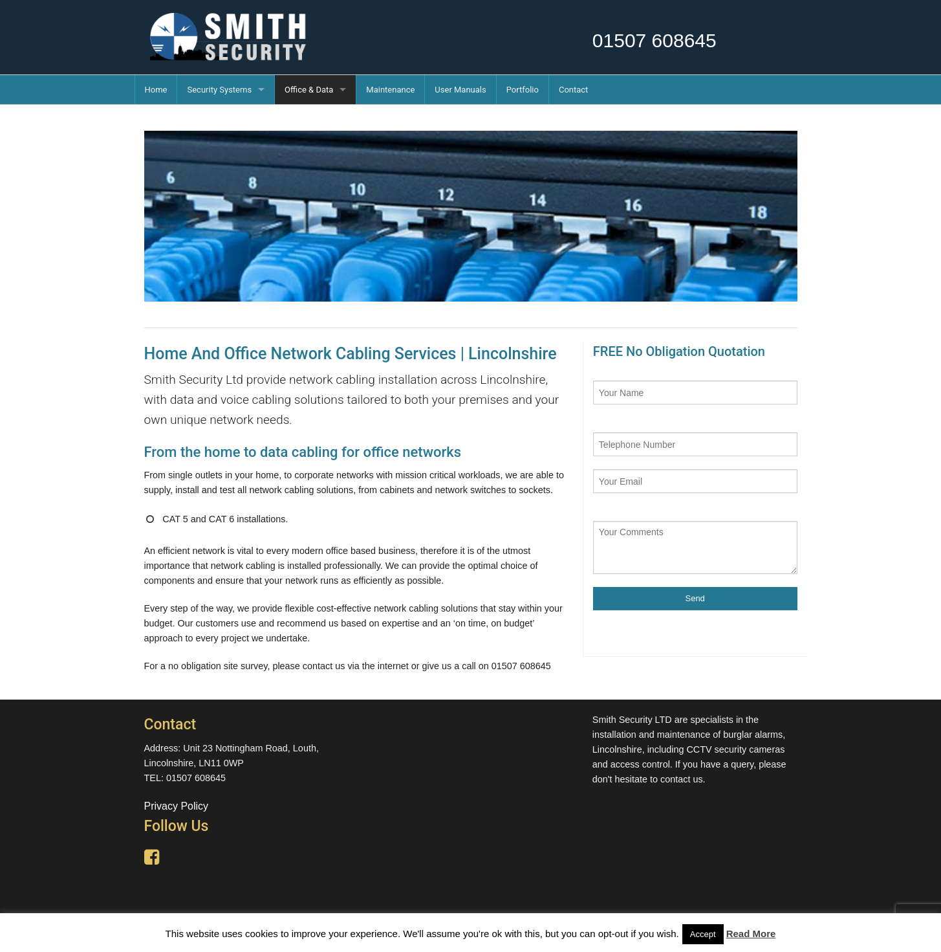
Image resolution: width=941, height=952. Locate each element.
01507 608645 (654, 40)
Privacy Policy (176, 806)
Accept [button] (703, 934)
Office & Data (309, 89)
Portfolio (522, 89)
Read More (751, 933)
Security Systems (219, 89)
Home (156, 89)
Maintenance (390, 89)
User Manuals (460, 89)
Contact (573, 89)
